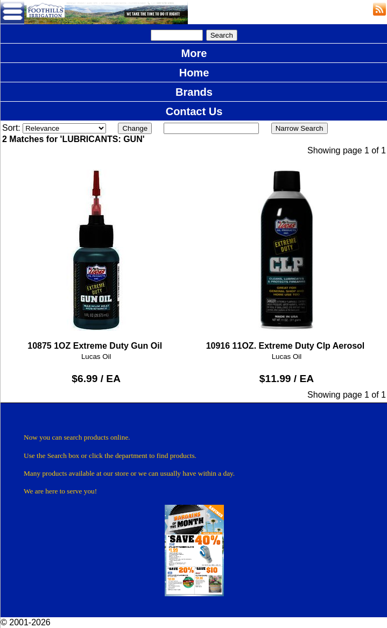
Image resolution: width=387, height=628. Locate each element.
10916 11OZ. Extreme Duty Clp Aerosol (286, 255)
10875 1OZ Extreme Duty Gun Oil (96, 255)
